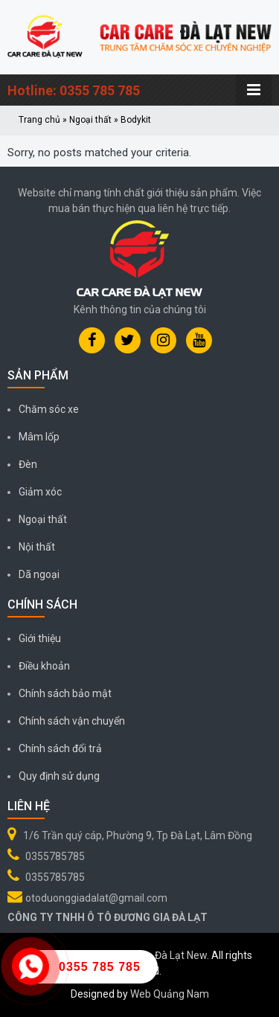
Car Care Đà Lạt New (159, 955)
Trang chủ (39, 120)
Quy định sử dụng (59, 776)
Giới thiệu (40, 638)
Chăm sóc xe (49, 409)
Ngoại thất (90, 120)
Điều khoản (44, 666)
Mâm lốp (39, 437)
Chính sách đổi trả (60, 748)
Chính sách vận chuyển (72, 721)
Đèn (28, 464)
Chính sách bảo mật (65, 693)
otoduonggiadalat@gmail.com (96, 898)
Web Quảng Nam (169, 994)
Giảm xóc (40, 492)
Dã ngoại (39, 574)
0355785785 (55, 856)
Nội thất (37, 547)
